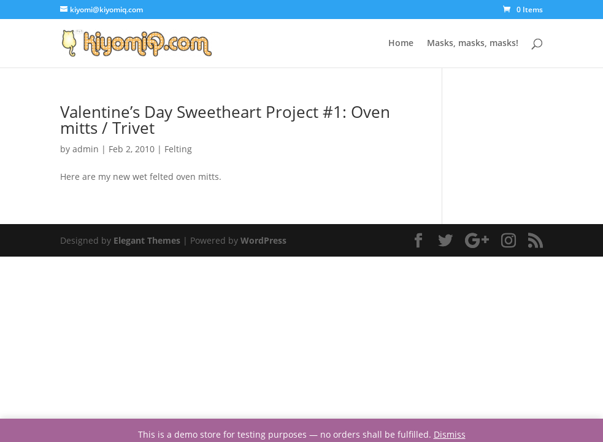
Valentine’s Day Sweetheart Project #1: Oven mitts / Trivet (225, 120)
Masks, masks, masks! (472, 43)
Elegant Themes (146, 240)
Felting (178, 149)
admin (85, 149)
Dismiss (450, 434)
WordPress (263, 240)
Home (400, 43)
